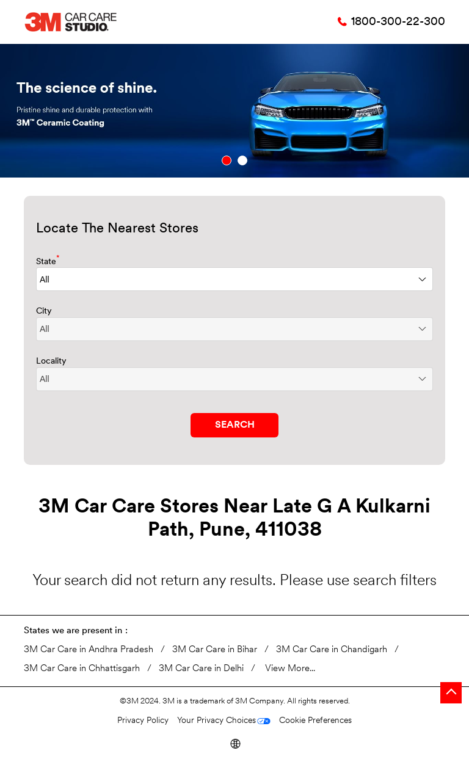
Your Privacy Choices (216, 720)
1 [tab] (226, 160)
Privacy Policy (143, 720)
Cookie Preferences (315, 720)
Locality (51, 361)
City (44, 311)
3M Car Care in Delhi (201, 669)
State (48, 261)
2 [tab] (242, 160)
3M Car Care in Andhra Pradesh (88, 650)
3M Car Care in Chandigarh (331, 650)
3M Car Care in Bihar (214, 650)
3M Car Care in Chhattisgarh (82, 669)
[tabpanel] (234, 111)
